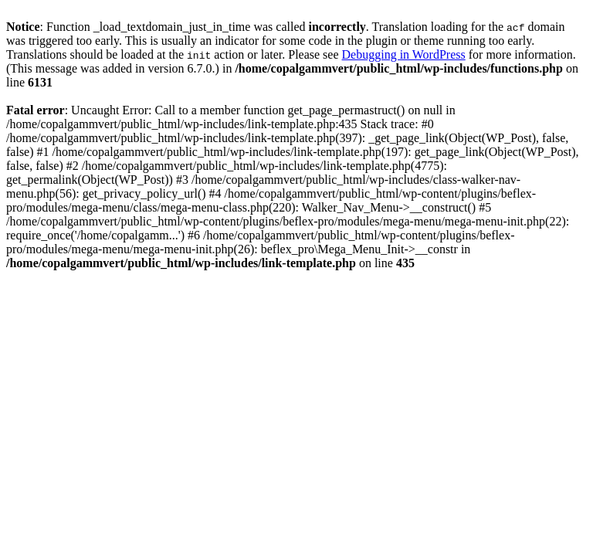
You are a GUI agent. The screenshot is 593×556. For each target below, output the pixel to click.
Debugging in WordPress (404, 54)
